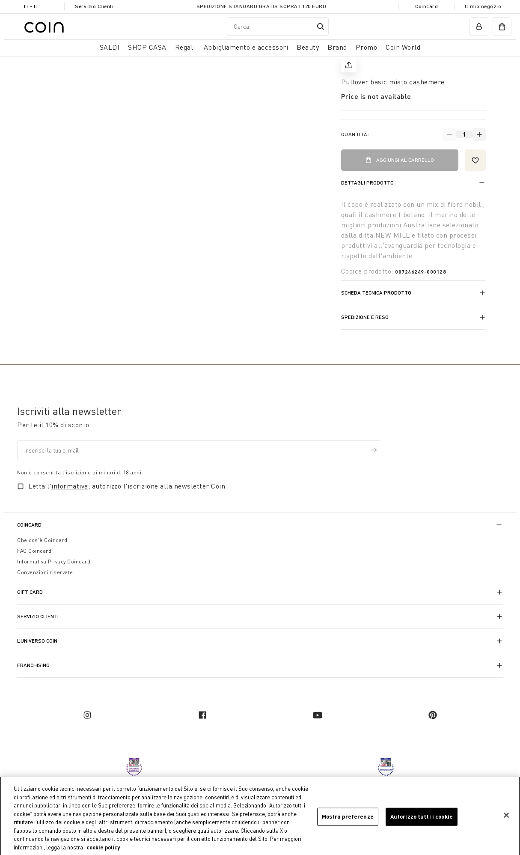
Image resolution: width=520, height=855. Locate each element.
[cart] (502, 26)
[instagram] (87, 715)
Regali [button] (185, 47)
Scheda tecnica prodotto (376, 292)
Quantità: (355, 134)
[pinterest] (433, 715)
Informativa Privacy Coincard (53, 561)
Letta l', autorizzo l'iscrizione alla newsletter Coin (126, 486)
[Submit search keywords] (320, 26)
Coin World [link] (403, 47)
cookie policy (103, 849)
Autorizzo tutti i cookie (421, 818)
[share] (348, 64)
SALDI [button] (110, 47)
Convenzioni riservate (45, 572)
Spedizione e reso (365, 317)
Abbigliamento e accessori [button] (246, 47)
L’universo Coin (37, 641)
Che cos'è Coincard (42, 540)
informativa (69, 486)
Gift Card (30, 592)
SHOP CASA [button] (147, 47)
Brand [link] (337, 47)
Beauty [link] (308, 47)
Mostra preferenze (348, 818)
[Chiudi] (506, 817)
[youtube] (317, 715)
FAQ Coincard (34, 551)
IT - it (31, 6)
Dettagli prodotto (367, 182)
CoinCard (29, 524)
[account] (478, 26)
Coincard (426, 6)
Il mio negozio (483, 6)
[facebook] (202, 715)
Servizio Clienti (94, 6)
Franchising (33, 665)
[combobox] (278, 26)
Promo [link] (366, 47)
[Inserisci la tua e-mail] (199, 450)
